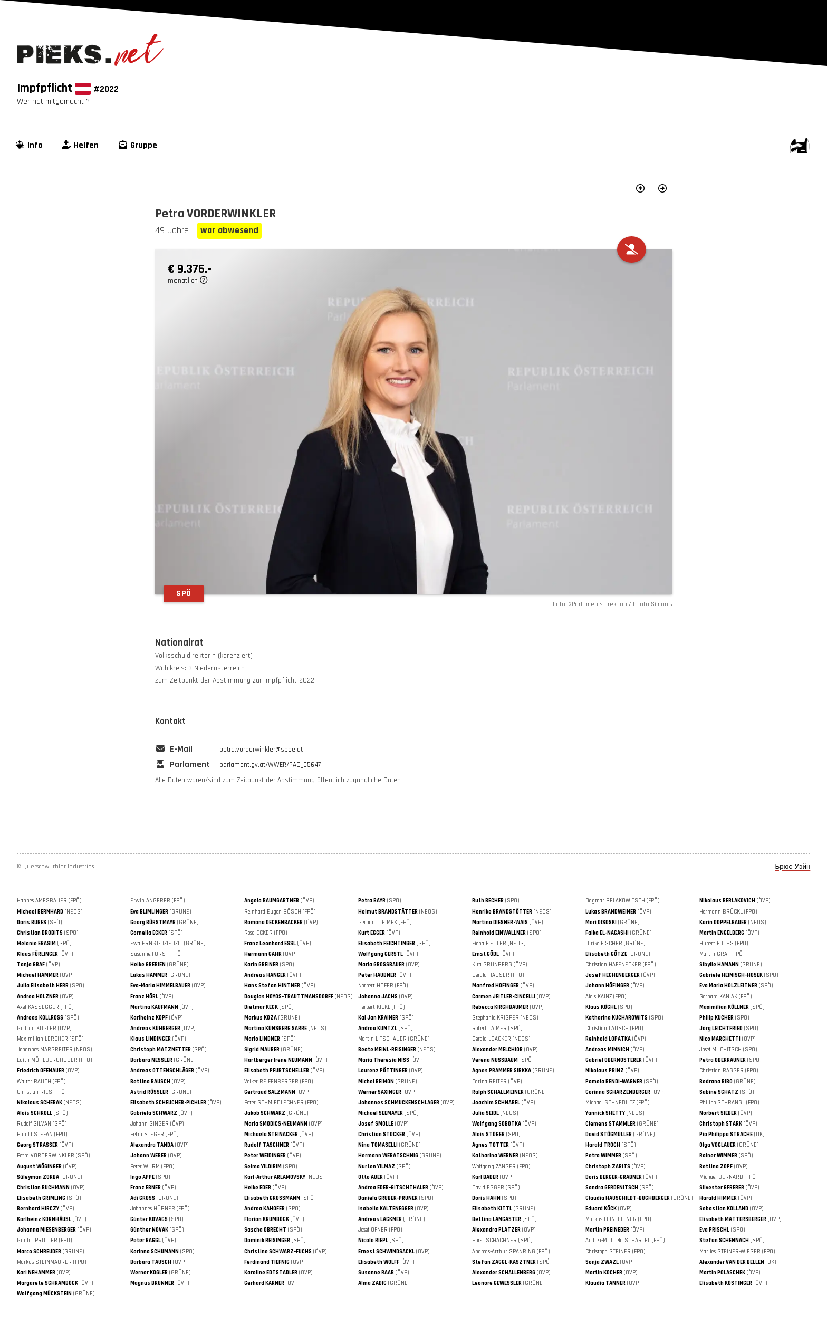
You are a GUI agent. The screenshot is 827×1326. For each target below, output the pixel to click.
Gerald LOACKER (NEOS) (501, 1039)
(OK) (731, 1134)
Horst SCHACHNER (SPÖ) (502, 1240)
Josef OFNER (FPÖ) (380, 1230)
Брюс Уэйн (792, 866)
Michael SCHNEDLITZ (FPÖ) (617, 1103)
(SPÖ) (379, 901)
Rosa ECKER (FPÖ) (265, 933)
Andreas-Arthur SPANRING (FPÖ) (511, 1251)
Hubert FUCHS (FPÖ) (723, 943)
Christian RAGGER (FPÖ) (728, 1070)
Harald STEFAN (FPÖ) (42, 1134)
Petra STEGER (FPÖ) (154, 1134)
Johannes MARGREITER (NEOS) (54, 1049)
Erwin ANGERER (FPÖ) (157, 901)
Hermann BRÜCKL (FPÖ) (728, 912)
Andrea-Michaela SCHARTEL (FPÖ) (625, 1240)
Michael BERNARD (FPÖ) (728, 1177)
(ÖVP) (279, 901)
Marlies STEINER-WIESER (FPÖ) (737, 1251)
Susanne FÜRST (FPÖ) (156, 954)
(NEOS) (49, 912)
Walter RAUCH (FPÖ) (41, 1081)
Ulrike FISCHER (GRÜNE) (615, 943)
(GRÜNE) (160, 912)
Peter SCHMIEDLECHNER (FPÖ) (281, 1103)
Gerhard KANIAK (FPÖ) (725, 997)
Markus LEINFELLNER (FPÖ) (618, 1219)
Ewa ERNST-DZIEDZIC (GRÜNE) (167, 943)
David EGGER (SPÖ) (496, 1188)
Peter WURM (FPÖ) (152, 1166)
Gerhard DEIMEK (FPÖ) (384, 922)
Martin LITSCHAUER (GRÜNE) (393, 1039)
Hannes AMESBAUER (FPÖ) (49, 901)
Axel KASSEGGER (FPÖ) (45, 1007)
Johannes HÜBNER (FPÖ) (159, 1209)
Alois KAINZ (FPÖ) (605, 997)
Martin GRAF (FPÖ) (721, 954)
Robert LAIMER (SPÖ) (497, 1028)
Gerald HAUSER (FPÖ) (498, 975)
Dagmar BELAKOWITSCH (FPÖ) (622, 901)
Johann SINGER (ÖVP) (157, 1124)
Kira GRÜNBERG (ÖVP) (499, 964)
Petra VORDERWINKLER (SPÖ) (53, 1155)
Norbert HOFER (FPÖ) (383, 985)
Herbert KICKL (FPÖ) (381, 1007)
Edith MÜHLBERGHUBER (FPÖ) (54, 1060)
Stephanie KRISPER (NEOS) (505, 1018)
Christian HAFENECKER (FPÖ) (620, 964)
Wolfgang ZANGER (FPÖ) (501, 1166)
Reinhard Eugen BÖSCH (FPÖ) (279, 912)
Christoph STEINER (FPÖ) (615, 1251)
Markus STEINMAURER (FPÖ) (51, 1262)
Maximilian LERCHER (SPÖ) (50, 1039)
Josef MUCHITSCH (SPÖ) (728, 1049)
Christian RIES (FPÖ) (41, 1092)
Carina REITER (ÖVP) (497, 1081)
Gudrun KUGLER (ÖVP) (44, 1028)
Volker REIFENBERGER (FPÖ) (278, 1081)
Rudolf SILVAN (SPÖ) (41, 1124)
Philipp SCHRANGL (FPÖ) (729, 1103)
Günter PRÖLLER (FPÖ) (44, 1240)
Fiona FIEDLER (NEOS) (498, 943)
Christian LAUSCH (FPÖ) (614, 1028)
